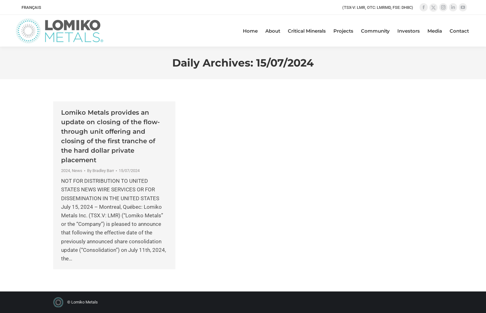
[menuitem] (31, 7)
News (77, 170)
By (100, 170)
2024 (65, 170)
